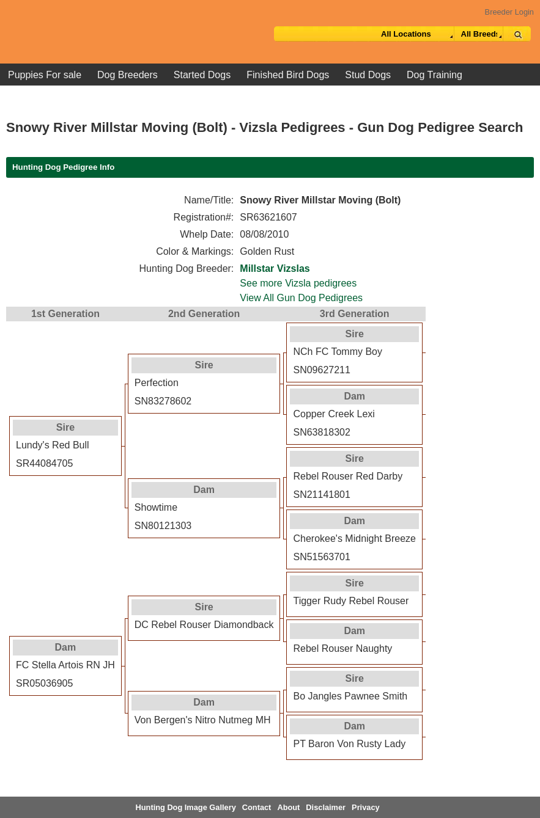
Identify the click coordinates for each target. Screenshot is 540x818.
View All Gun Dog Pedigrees (301, 298)
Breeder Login (509, 11)
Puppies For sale (44, 75)
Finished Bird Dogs (287, 75)
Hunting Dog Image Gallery (186, 807)
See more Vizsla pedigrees (298, 283)
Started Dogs (202, 75)
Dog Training (434, 75)
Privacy (366, 807)
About (288, 807)
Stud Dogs (368, 75)
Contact (257, 807)
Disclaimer (326, 807)
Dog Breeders (127, 75)
